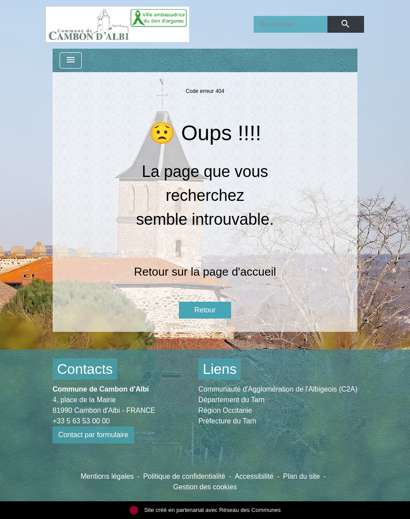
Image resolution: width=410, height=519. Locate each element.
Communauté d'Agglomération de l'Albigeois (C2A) (277, 389)
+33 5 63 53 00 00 (81, 421)
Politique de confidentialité (184, 476)
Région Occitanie (225, 410)
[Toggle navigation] (71, 60)
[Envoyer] (345, 24)
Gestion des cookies (205, 487)
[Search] (290, 24)
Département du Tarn (231, 400)
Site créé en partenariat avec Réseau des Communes (205, 510)
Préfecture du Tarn (227, 421)
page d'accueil (239, 271)
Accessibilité (254, 476)
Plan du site (301, 476)
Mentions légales (107, 476)
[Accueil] (117, 24)
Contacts (85, 369)
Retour (205, 310)
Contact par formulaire (93, 434)
